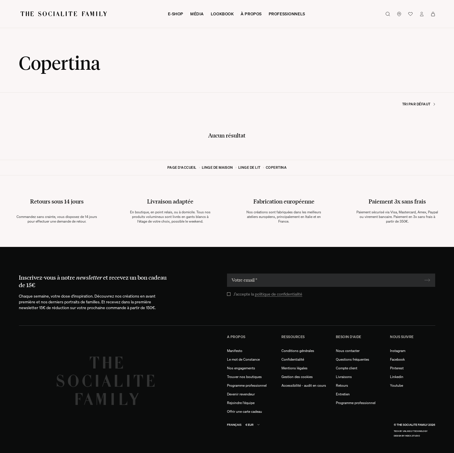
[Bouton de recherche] (387, 14)
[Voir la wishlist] (410, 14)
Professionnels (287, 13)
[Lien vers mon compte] (421, 14)
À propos (251, 13)
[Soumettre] (427, 280)
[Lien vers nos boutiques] (399, 14)
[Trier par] (406, 104)
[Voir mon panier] (433, 14)
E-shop (175, 13)
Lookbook (222, 13)
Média (197, 13)
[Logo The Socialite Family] (64, 14)
